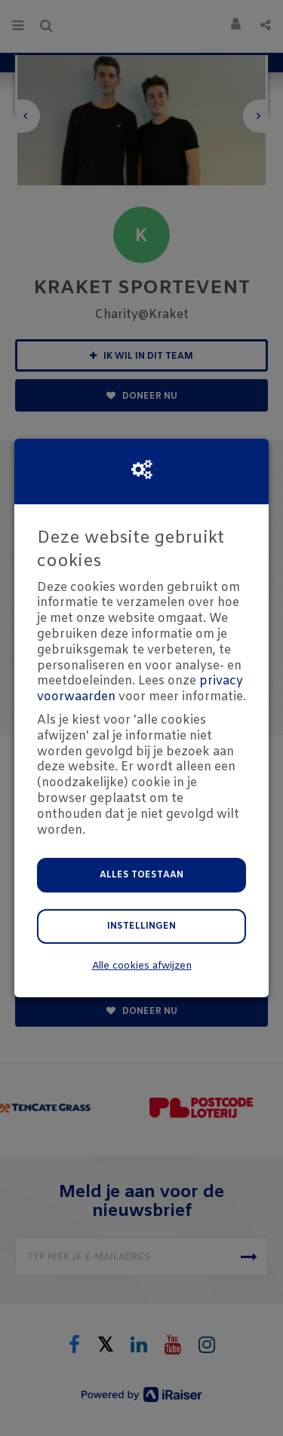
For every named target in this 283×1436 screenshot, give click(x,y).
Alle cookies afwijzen (142, 966)
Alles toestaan (141, 875)
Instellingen (141, 926)
